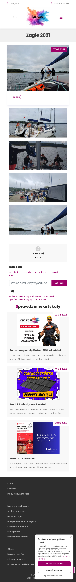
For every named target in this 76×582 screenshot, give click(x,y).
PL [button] (14, 17)
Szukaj (59, 283)
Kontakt (11, 488)
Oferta (10, 549)
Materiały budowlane (18, 506)
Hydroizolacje (14, 516)
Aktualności (41, 272)
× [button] (71, 537)
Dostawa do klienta (17, 536)
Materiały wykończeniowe (32, 299)
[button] (54, 575)
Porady (27, 272)
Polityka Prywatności (18, 493)
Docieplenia (13, 531)
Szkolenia (14, 272)
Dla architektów (15, 554)
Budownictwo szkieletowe (20, 564)
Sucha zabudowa (16, 511)
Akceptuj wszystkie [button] (54, 564)
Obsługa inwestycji (17, 559)
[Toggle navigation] (61, 17)
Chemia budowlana (17, 526)
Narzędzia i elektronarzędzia (22, 521)
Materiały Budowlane (30, 296)
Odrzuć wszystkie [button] (54, 570)
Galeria (16, 96)
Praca (12, 275)
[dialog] (54, 557)
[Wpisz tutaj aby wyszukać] (30, 283)
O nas (10, 483)
